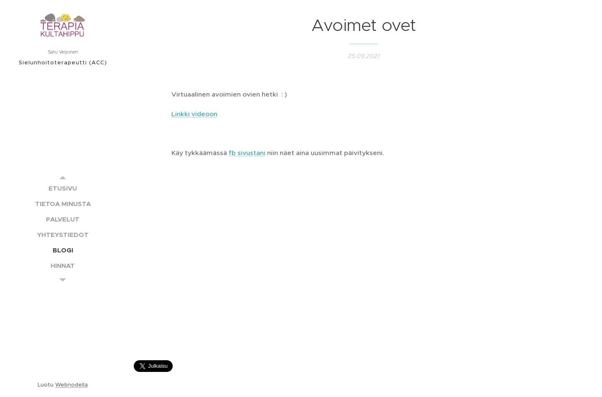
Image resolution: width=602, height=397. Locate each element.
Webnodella (71, 384)
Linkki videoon (194, 113)
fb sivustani (247, 153)
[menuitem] (63, 188)
